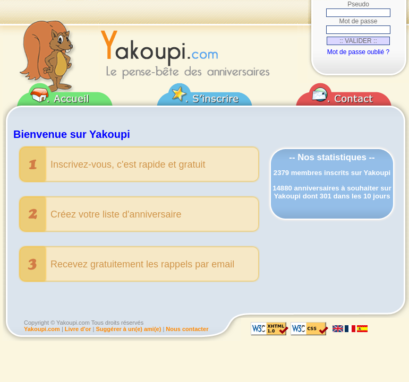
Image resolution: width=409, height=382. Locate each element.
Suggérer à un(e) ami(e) (128, 329)
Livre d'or (78, 329)
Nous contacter (187, 329)
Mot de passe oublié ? (358, 52)
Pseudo (358, 4)
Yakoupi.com (42, 329)
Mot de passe (358, 21)
